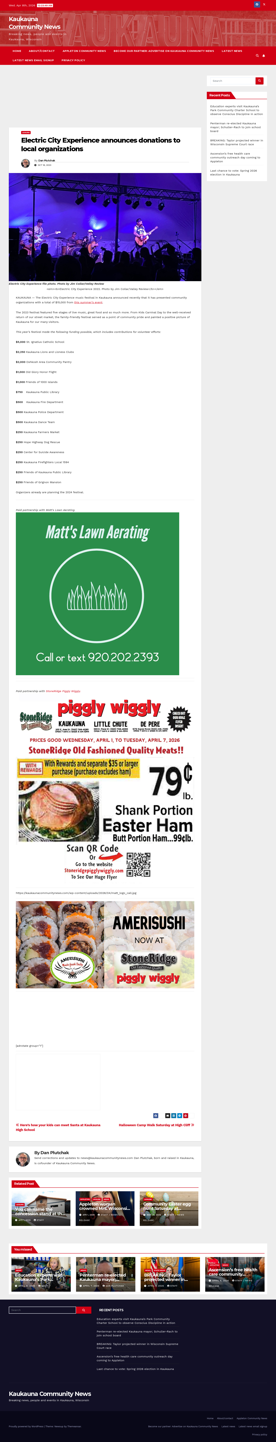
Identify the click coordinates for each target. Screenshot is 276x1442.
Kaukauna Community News (50, 1394)
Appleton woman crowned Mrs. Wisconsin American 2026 (104, 1208)
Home (17, 51)
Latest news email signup (33, 60)
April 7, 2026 (91, 1286)
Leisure (26, 132)
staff (39, 1220)
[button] (257, 55)
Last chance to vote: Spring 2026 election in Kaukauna (135, 1369)
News (106, 1199)
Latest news (232, 51)
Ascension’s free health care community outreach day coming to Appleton (235, 157)
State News (159, 1270)
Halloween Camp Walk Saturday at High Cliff (156, 1125)
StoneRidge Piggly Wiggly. (63, 691)
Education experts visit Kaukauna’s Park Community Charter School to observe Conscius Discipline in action (236, 110)
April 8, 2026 (27, 1286)
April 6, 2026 (221, 1280)
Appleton (85, 1199)
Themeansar (74, 1426)
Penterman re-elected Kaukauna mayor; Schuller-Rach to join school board (235, 127)
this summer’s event (88, 302)
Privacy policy (73, 60)
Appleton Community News (84, 51)
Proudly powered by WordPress (26, 1426)
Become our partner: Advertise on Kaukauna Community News (164, 51)
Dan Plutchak (46, 160)
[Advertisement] (105, 101)
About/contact (42, 51)
